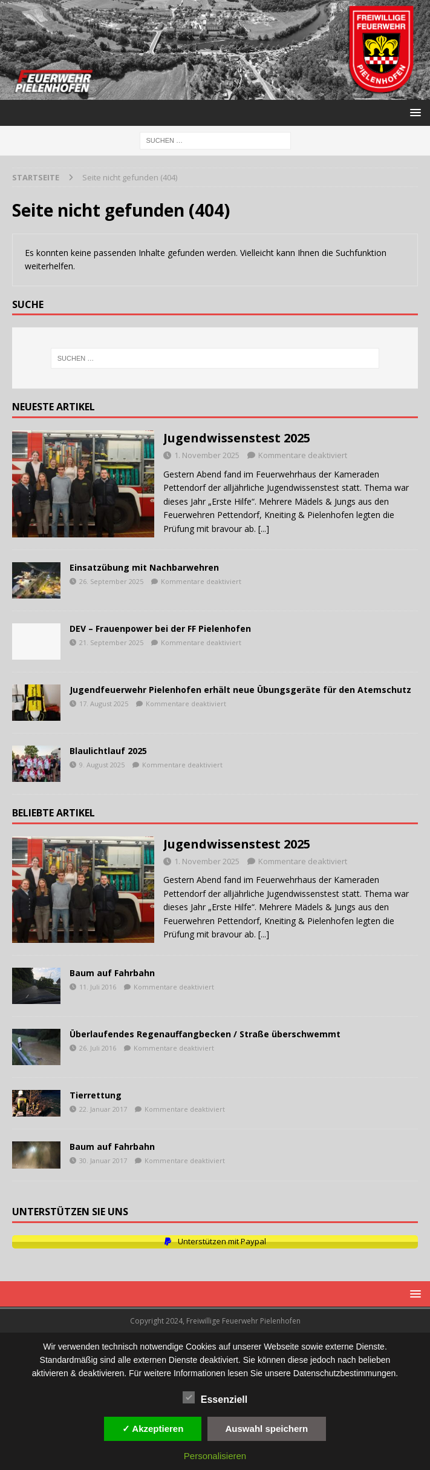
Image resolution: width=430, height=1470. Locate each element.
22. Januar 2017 (103, 1109)
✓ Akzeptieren (153, 1428)
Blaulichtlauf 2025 (108, 750)
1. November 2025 (206, 455)
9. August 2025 (102, 764)
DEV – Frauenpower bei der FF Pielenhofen (160, 628)
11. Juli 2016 (97, 986)
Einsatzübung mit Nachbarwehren (144, 567)
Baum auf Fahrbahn (112, 973)
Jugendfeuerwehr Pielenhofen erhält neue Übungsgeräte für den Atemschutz (240, 689)
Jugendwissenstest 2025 (236, 438)
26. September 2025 (111, 581)
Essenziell (215, 1398)
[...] (263, 528)
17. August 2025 (103, 703)
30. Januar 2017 (103, 1160)
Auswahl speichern (267, 1428)
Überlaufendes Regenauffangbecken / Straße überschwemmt (205, 1034)
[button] (413, 112)
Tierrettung (96, 1095)
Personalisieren (215, 1456)
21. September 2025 (111, 642)
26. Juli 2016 (97, 1047)
